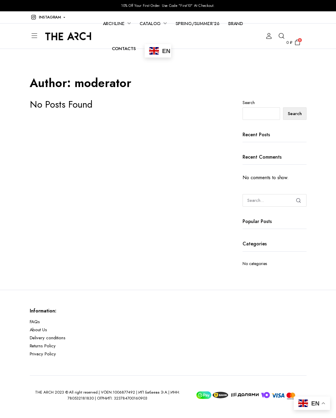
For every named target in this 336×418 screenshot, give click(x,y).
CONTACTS (124, 48)
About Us (38, 329)
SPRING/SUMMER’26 (197, 23)
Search (249, 103)
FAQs (35, 321)
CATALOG (150, 23)
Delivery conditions (47, 338)
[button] (47, 17)
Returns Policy (43, 346)
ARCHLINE (114, 23)
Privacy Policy (43, 354)
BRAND (235, 23)
